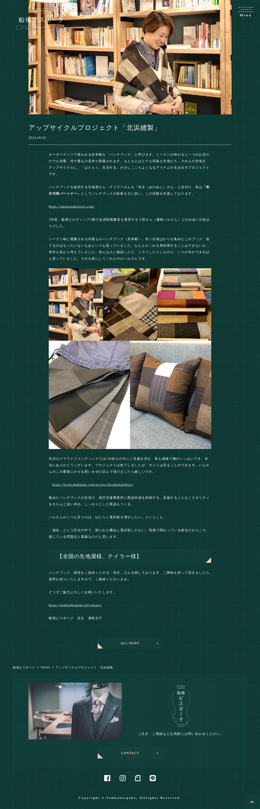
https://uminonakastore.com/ (72, 206)
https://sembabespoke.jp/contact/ (75, 605)
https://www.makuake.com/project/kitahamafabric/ (93, 484)
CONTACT (130, 753)
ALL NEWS (130, 643)
